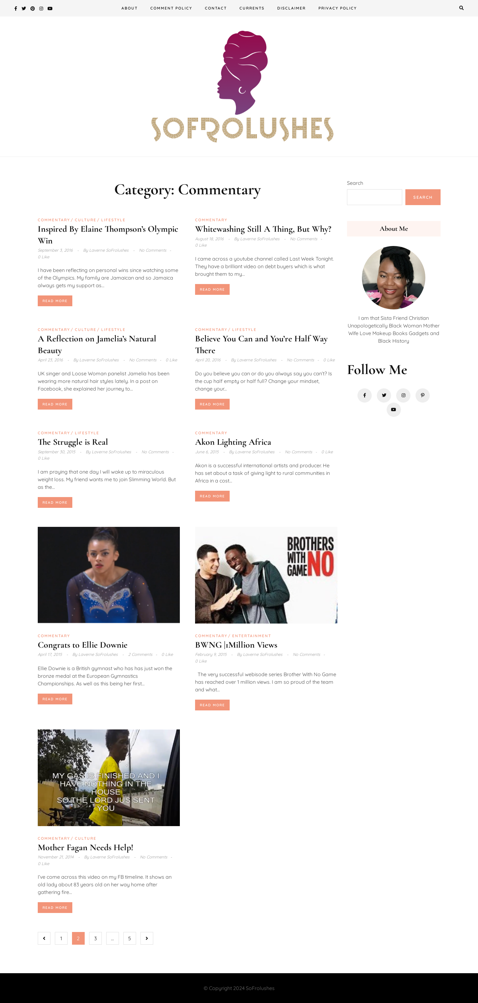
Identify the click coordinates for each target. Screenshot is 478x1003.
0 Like (43, 256)
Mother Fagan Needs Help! (85, 847)
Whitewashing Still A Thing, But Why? (263, 228)
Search (355, 183)
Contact (216, 8)
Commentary (54, 219)
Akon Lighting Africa (233, 442)
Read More (55, 301)
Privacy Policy (337, 8)
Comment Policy (171, 8)
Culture (85, 219)
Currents (252, 8)
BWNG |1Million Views (236, 644)
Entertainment (251, 635)
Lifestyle (113, 219)
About (129, 8)
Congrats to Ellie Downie (83, 644)
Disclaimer (291, 8)
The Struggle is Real (73, 442)
